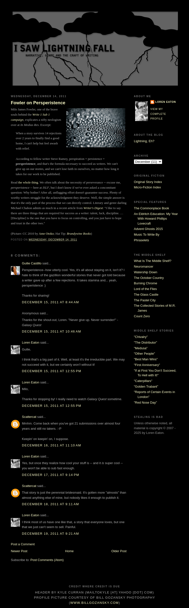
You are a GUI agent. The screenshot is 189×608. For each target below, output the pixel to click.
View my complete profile (158, 114)
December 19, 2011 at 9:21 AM (50, 533)
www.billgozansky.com (94, 603)
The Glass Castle (146, 294)
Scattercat (29, 417)
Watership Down (145, 272)
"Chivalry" (141, 337)
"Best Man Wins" (146, 359)
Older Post (118, 551)
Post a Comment (23, 544)
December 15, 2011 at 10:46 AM (51, 331)
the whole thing (28, 182)
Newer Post (19, 551)
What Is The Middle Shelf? (152, 261)
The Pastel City (145, 300)
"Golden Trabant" (146, 386)
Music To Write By (146, 234)
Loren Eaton (30, 342)
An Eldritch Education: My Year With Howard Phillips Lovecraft (156, 218)
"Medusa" (140, 348)
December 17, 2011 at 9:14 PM (50, 475)
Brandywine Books (79, 233)
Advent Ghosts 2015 (148, 229)
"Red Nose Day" (145, 402)
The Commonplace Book (151, 208)
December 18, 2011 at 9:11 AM (50, 504)
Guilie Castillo (31, 263)
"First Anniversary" (147, 365)
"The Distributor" (145, 342)
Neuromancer (143, 266)
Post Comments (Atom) (47, 560)
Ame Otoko (46, 233)
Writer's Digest (93, 208)
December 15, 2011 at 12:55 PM (51, 371)
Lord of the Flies (145, 289)
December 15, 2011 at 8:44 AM (50, 302)
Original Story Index (148, 182)
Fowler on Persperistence (38, 102)
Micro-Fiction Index (147, 187)
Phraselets (141, 240)
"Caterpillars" (143, 381)
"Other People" (144, 353)
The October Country (149, 278)
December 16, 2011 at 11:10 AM (51, 445)
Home (69, 551)
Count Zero (142, 316)
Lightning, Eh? (144, 141)
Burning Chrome (145, 283)
